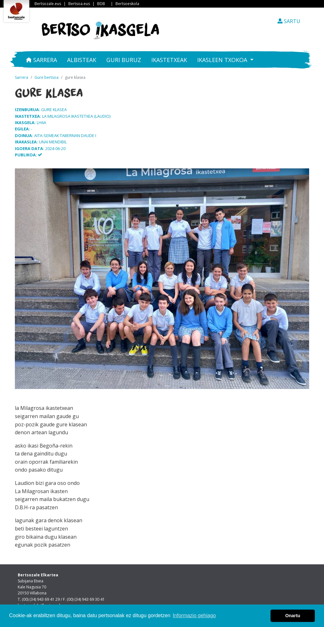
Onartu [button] (292, 615)
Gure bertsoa (46, 77)
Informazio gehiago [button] (194, 615)
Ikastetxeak (169, 60)
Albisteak (81, 60)
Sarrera (41, 60)
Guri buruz (123, 60)
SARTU (288, 21)
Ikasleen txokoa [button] (223, 60)
